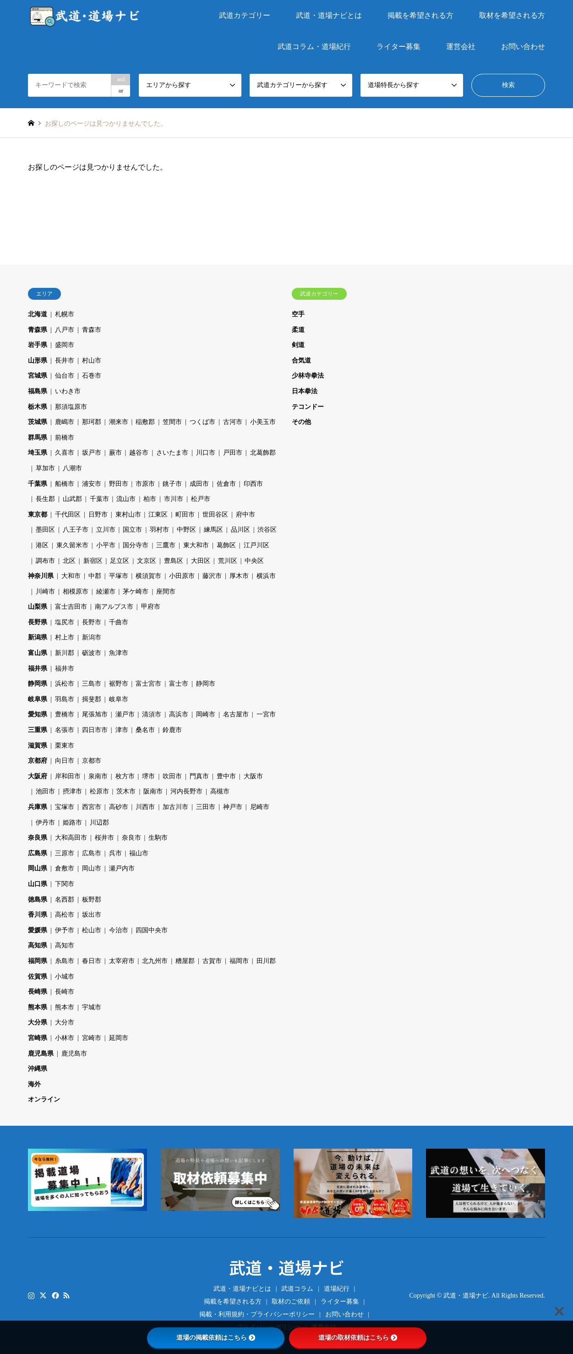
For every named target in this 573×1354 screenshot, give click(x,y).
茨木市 (126, 791)
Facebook (54, 1295)
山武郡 (72, 498)
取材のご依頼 (291, 1301)
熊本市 (64, 1007)
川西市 (145, 807)
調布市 (45, 560)
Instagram (31, 1295)
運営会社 (460, 46)
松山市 (91, 930)
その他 (301, 421)
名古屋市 (236, 714)
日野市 (98, 514)
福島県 (37, 391)
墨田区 (45, 529)
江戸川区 (256, 545)
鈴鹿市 (172, 730)
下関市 (64, 884)
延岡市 (118, 1038)
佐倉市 (226, 483)
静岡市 (205, 683)
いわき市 (68, 391)
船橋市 (64, 483)
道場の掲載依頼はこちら (215, 1337)
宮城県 (37, 375)
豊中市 (226, 776)
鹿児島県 (41, 1053)
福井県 (37, 668)
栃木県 (37, 406)
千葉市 (99, 498)
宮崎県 (37, 1038)
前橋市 (64, 437)
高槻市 (219, 791)
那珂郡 (91, 421)
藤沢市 (212, 575)
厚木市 (239, 575)
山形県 (37, 360)
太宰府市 (122, 961)
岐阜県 (37, 699)
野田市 (118, 483)
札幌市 (64, 314)
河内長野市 (186, 791)
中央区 (254, 560)
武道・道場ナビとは (329, 15)
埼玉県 (37, 452)
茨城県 (37, 421)
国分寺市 (135, 545)
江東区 (158, 514)
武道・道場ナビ (286, 1267)
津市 (121, 730)
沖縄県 (37, 1068)
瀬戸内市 (122, 868)
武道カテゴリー (244, 15)
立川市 (105, 529)
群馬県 (37, 437)
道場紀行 (336, 1288)
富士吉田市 (71, 606)
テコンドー (308, 406)
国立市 (132, 529)
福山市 (138, 853)
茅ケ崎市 (135, 591)
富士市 (178, 683)
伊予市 (64, 930)
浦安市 (91, 483)
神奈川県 (41, 575)
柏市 (149, 498)
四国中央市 (152, 930)
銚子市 (172, 483)
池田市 (45, 791)
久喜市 (64, 452)
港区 (42, 545)
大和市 (71, 575)
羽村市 (159, 529)
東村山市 (128, 514)
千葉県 (37, 483)
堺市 (148, 776)
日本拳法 (304, 391)
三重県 (37, 730)
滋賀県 (37, 745)
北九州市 (155, 961)
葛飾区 (226, 545)
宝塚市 (64, 807)
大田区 (200, 560)
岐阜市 (118, 699)
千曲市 (118, 622)
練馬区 (213, 529)
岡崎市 (205, 714)
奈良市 (131, 837)
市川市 (173, 498)
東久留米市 (72, 545)
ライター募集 (398, 46)
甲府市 (150, 606)
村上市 (64, 637)
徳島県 (37, 899)
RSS (66, 1295)
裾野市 (118, 683)
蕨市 (115, 452)
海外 (34, 1084)
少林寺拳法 (308, 375)
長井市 (64, 360)
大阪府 (37, 776)
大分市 (64, 1022)
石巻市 (91, 375)
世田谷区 (215, 514)
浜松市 (64, 683)
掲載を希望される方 (420, 15)
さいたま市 (172, 452)
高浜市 (178, 714)
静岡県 (37, 683)
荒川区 (227, 560)
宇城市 (91, 1007)
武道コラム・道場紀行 (314, 46)
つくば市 (202, 421)
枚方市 (125, 776)
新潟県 (37, 637)
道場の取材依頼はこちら (357, 1337)
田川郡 (266, 961)
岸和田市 (68, 776)
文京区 (146, 560)
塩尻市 (64, 622)
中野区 (186, 529)
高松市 (64, 914)
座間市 (165, 591)
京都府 (37, 760)
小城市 (64, 976)
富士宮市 (148, 683)
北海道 (37, 314)
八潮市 (72, 468)
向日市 (64, 760)
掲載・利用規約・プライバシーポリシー (257, 1314)
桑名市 (145, 730)
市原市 (145, 483)
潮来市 (118, 421)
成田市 (199, 483)
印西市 (253, 483)
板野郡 (91, 899)
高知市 (64, 945)
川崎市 (45, 591)
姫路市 (72, 822)
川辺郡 (99, 822)
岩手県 (37, 344)
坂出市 (91, 914)
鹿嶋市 (64, 421)
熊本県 (37, 1007)
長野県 (37, 622)
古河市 (232, 421)
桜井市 (104, 837)
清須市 (151, 714)
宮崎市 (91, 1038)
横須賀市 (148, 575)
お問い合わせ (523, 46)
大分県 (37, 1022)
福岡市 (239, 961)
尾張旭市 (95, 714)
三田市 (205, 807)
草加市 (45, 468)
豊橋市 (64, 714)
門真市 (199, 776)
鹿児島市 (74, 1053)
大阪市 (253, 776)
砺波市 (91, 652)
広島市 (91, 853)
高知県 (37, 945)
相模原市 (75, 591)
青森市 (91, 329)
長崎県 (37, 991)
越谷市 (138, 452)
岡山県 (37, 868)
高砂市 (118, 807)
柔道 (298, 329)
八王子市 (75, 529)
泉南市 (98, 776)
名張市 (64, 730)
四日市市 (95, 730)
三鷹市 (165, 545)
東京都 (37, 514)
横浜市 (266, 575)
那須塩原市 (71, 406)
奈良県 (37, 837)
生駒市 (158, 837)
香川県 (37, 914)
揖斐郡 (91, 699)
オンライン (44, 1099)
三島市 (91, 683)
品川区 (240, 529)
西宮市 (91, 807)
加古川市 (175, 807)
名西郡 (64, 899)
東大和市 (196, 545)
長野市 (91, 622)
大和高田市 (71, 837)
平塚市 (118, 575)
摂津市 (72, 791)
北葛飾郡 (263, 452)
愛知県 (37, 714)
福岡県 (37, 961)
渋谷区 (267, 529)
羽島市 (64, 699)
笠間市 (172, 421)
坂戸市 (91, 452)
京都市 (91, 760)
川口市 (205, 452)
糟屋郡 (185, 961)
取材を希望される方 (512, 15)
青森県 (37, 329)
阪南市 (153, 791)
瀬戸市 (125, 714)
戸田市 (232, 452)
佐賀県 (37, 976)
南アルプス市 (114, 606)
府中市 (245, 514)
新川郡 (64, 652)
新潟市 (91, 637)
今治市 (118, 930)
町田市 (185, 514)
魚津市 (118, 652)
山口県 (37, 884)
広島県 (37, 853)
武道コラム (297, 1288)
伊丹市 (45, 822)
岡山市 (91, 868)
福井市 (64, 668)
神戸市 (232, 807)
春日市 (91, 961)
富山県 (37, 652)
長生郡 (45, 498)
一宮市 (266, 714)
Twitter (43, 1295)
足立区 (119, 560)
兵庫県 (37, 807)
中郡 (94, 575)
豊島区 (173, 560)
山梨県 (37, 606)
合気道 (301, 360)
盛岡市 (64, 344)
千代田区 (68, 514)
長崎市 (64, 991)
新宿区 (93, 560)
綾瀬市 (105, 591)
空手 (298, 314)
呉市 (115, 853)
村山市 (91, 360)
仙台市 (64, 375)
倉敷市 (64, 868)
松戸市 (200, 498)
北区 (69, 560)
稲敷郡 (145, 421)
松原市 (99, 791)
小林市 (64, 1038)
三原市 (64, 853)
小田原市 (182, 575)
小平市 (105, 545)
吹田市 (172, 776)
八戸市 (64, 329)
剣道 (298, 344)
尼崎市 (259, 807)
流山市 (126, 498)
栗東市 (64, 745)
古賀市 (212, 961)
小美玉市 (263, 421)
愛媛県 (37, 930)
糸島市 (64, 961)
